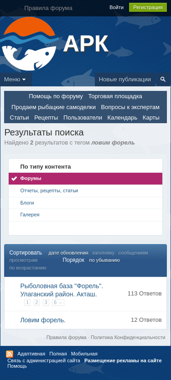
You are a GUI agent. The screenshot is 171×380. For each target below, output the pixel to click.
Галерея (29, 214)
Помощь (17, 366)
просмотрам (23, 260)
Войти (116, 7)
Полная (58, 353)
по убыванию (104, 260)
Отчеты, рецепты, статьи (49, 190)
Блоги (27, 202)
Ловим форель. (43, 320)
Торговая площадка (115, 96)
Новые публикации (125, 79)
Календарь (123, 117)
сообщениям (133, 252)
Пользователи (82, 117)
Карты (151, 117)
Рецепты (46, 117)
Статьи (19, 117)
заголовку (103, 252)
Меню (16, 79)
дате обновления (68, 252)
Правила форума (67, 337)
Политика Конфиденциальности (128, 337)
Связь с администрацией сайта (43, 360)
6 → (58, 302)
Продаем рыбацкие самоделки (53, 107)
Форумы (30, 178)
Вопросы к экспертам (130, 107)
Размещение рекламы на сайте (123, 360)
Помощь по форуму (56, 96)
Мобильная (84, 353)
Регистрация (147, 7)
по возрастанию (27, 267)
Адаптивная (31, 353)
